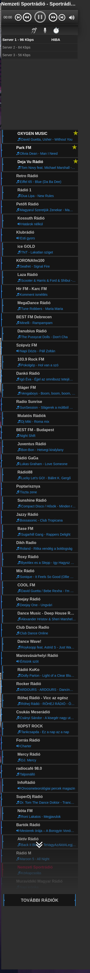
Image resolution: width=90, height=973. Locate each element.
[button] (18, 17)
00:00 (8, 17)
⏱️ (56, 30)
